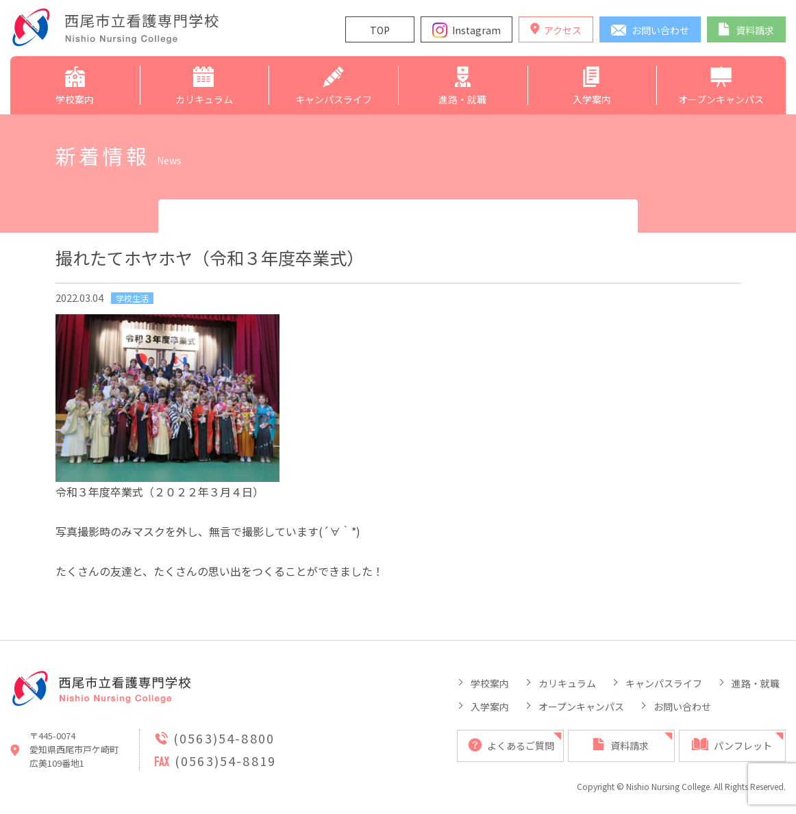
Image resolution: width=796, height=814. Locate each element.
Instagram (476, 30)
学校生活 (132, 298)
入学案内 (490, 706)
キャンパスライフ (663, 683)
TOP (380, 30)
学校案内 (490, 683)
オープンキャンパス (581, 706)
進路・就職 (756, 683)
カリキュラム (567, 683)
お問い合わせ (682, 706)
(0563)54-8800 (224, 738)
